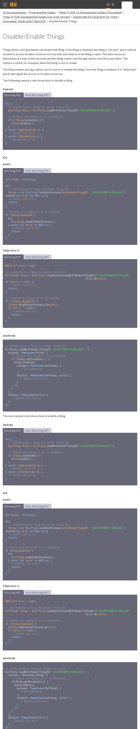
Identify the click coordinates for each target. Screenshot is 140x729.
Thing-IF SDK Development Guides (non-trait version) (36, 16)
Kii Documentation (14, 12)
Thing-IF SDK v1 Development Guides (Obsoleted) (90, 12)
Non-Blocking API (36, 95)
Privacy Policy (129, 725)
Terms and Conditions (108, 725)
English (108, 6)
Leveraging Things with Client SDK (24, 21)
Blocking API (12, 95)
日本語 (113, 6)
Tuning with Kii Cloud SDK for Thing (95, 16)
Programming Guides (42, 12)
